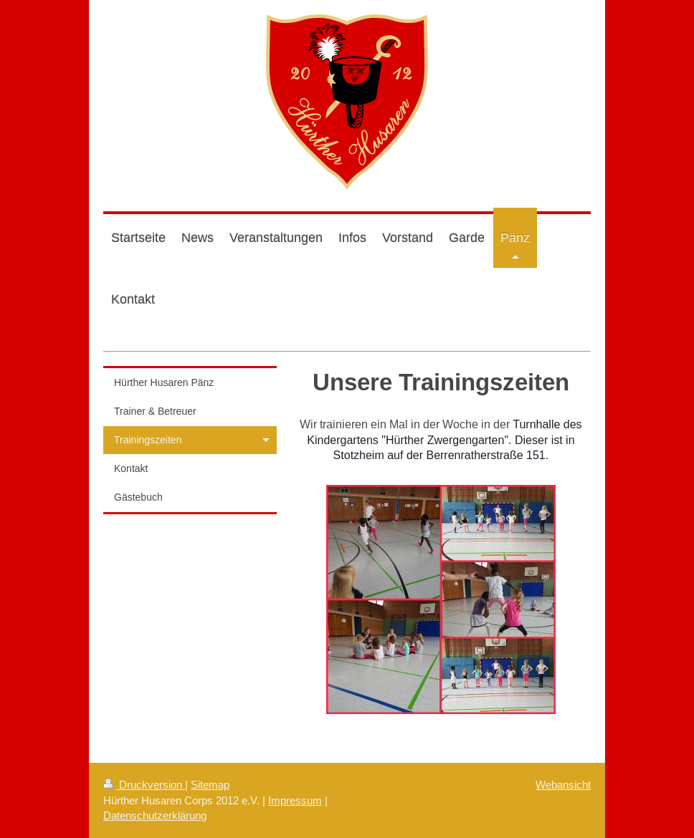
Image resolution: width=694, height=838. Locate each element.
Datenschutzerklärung (154, 815)
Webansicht (563, 785)
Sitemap (210, 785)
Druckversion (144, 785)
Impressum (295, 800)
